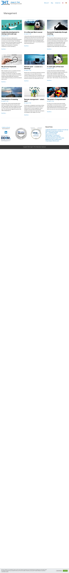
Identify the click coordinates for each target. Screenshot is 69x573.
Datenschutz (38, 146)
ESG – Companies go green (51, 132)
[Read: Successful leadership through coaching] (57, 24)
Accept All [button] (65, 570)
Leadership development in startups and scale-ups (10, 33)
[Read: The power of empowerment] (57, 92)
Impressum (44, 146)
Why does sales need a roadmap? (53, 136)
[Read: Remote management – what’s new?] (34, 92)
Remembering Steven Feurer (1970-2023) (54, 138)
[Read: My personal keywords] (11, 59)
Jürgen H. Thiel (15, 2)
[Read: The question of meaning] (11, 92)
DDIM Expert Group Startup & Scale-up (54, 131)
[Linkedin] (5, 132)
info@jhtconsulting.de (6, 127)
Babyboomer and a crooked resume (53, 139)
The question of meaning (9, 99)
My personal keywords (8, 66)
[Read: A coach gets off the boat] (57, 59)
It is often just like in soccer (33, 32)
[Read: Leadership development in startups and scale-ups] (11, 24)
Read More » (3, 49)
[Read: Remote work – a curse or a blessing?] (34, 59)
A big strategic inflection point (52, 140)
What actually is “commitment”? (52, 135)
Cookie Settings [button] (59, 570)
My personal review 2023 (51, 133)
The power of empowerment (56, 99)
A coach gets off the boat (55, 66)
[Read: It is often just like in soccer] (34, 24)
